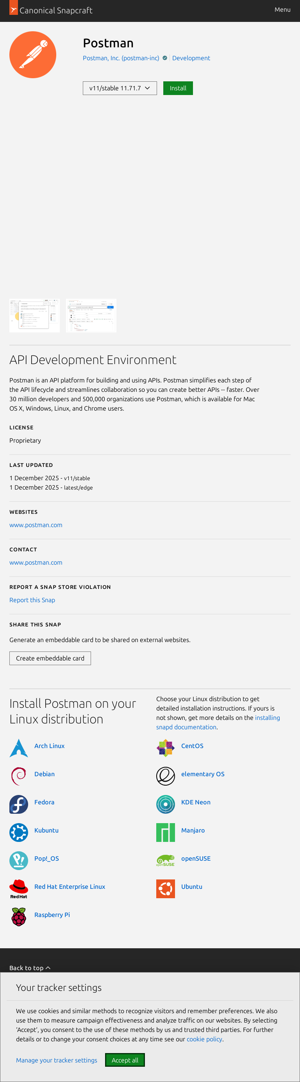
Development (191, 57)
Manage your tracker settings (56, 1060)
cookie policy (204, 1039)
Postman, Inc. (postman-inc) (122, 57)
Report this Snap (32, 599)
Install (178, 88)
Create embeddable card (50, 658)
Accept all (125, 1060)
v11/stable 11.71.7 (119, 88)
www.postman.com (35, 524)
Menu (283, 9)
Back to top (30, 967)
